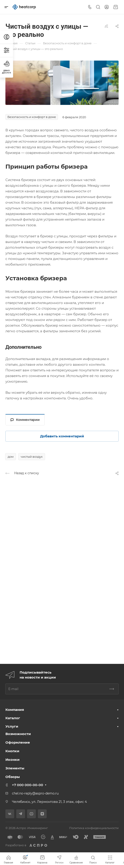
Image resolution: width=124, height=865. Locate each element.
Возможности (18, 734)
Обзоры (12, 777)
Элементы (14, 768)
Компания (14, 709)
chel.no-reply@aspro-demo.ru (35, 793)
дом (11, 456)
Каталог (12, 718)
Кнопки (12, 751)
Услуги (11, 726)
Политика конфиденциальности (94, 828)
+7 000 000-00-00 (27, 785)
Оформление (17, 742)
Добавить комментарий (62, 436)
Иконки (12, 759)
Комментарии (25, 420)
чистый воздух (32, 456)
